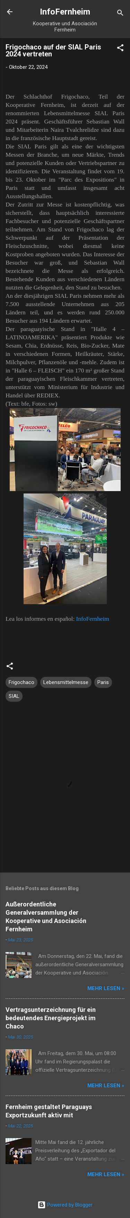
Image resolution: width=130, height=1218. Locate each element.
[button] (120, 49)
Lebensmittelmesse (65, 682)
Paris (103, 682)
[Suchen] (120, 14)
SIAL (14, 696)
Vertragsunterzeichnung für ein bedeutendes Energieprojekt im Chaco (51, 1018)
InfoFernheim (65, 12)
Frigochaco (21, 682)
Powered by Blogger (65, 1205)
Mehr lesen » (105, 988)
